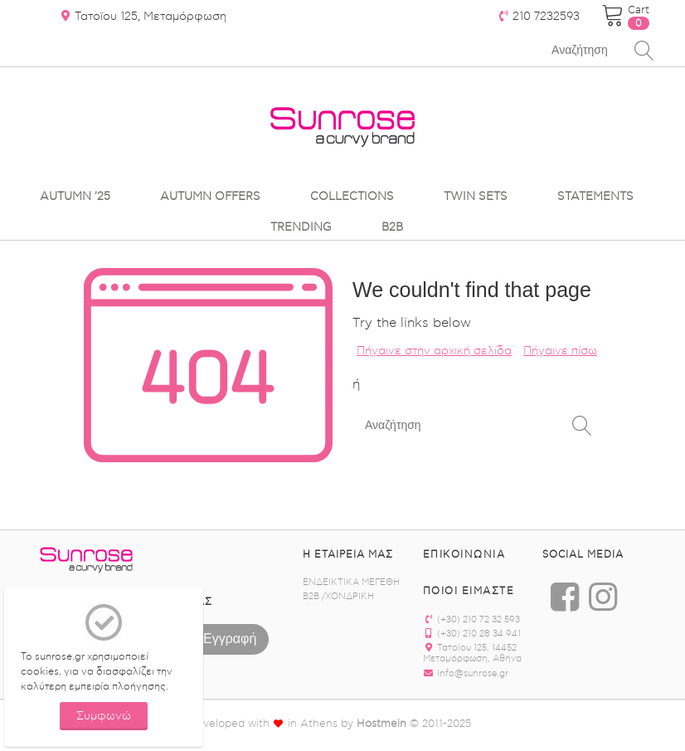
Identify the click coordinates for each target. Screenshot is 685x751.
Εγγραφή (229, 638)
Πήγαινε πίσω (560, 351)
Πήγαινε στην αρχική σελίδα (434, 351)
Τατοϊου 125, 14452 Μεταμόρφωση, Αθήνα (472, 653)
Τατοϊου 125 (143, 16)
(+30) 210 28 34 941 (472, 633)
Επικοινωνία (464, 554)
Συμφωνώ (103, 716)
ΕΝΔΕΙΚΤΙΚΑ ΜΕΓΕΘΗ (351, 582)
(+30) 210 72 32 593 (471, 619)
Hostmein (381, 723)
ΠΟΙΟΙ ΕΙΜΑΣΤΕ (469, 591)
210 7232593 (539, 16)
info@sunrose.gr (465, 673)
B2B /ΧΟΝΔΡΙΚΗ (338, 596)
